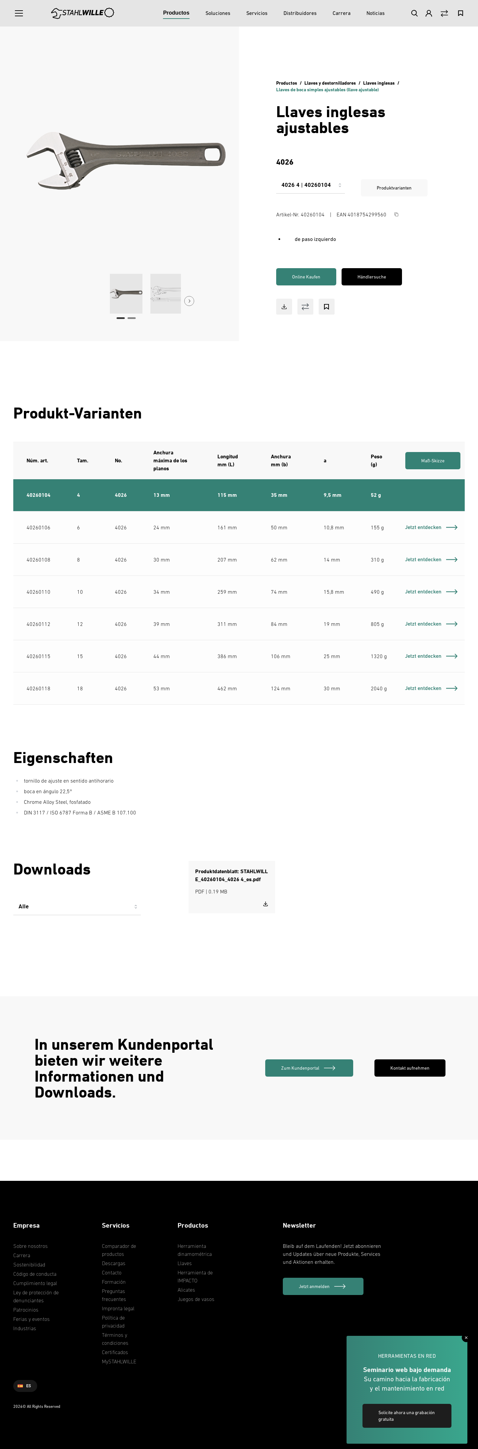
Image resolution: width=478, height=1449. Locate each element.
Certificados (115, 1352)
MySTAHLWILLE (119, 1361)
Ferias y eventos (31, 1319)
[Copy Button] (396, 214)
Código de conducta (34, 1274)
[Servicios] (257, 13)
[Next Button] (189, 301)
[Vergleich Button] (444, 13)
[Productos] (176, 13)
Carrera (21, 1255)
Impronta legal (118, 1308)
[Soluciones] (217, 13)
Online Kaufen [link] (306, 276)
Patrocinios (26, 1310)
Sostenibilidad (29, 1264)
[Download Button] (284, 307)
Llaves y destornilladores (330, 83)
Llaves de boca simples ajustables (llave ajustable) (327, 89)
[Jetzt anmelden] (323, 1286)
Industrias (24, 1328)
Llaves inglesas (379, 83)
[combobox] (310, 188)
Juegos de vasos (196, 1299)
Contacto (111, 1272)
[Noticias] (375, 13)
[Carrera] (342, 13)
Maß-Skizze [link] (432, 460)
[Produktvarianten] (310, 188)
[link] (309, 1068)
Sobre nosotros (30, 1246)
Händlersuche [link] (372, 276)
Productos (286, 83)
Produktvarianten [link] (394, 188)
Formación (114, 1282)
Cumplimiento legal (35, 1283)
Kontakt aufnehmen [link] (410, 1068)
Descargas (113, 1263)
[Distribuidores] (300, 13)
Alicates (186, 1290)
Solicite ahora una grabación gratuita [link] (406, 1416)
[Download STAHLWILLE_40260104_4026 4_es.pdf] (266, 904)
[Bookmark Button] (327, 307)
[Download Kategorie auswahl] (77, 909)
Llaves (185, 1263)
